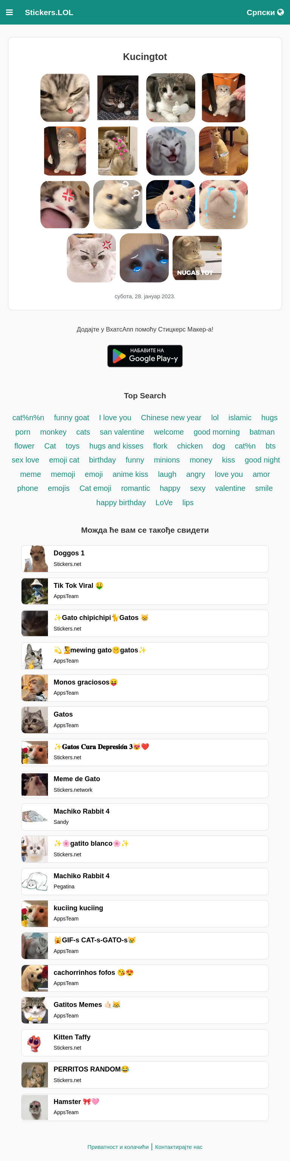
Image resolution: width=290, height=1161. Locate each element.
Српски (265, 12)
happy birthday (122, 502)
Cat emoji (95, 488)
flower (24, 446)
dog (219, 446)
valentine (230, 488)
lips (188, 502)
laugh (167, 474)
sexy (197, 488)
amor (261, 474)
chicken (191, 446)
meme (30, 474)
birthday (102, 460)
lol (215, 417)
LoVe (165, 502)
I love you (116, 417)
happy (170, 488)
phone (27, 488)
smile (264, 488)
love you (229, 474)
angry (195, 474)
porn (22, 432)
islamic (239, 417)
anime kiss (130, 474)
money (201, 460)
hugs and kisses (116, 446)
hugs (269, 417)
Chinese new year (171, 417)
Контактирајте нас (179, 1147)
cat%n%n (28, 417)
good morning (217, 432)
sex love (25, 460)
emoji (94, 474)
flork (160, 446)
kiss (228, 460)
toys (73, 446)
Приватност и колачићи (117, 1147)
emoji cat (64, 460)
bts (270, 446)
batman (262, 432)
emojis (59, 488)
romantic (136, 488)
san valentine (122, 432)
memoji (64, 474)
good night (262, 460)
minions (167, 460)
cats (83, 432)
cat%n (245, 446)
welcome (169, 432)
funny (135, 460)
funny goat (71, 417)
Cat (50, 446)
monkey (54, 432)
